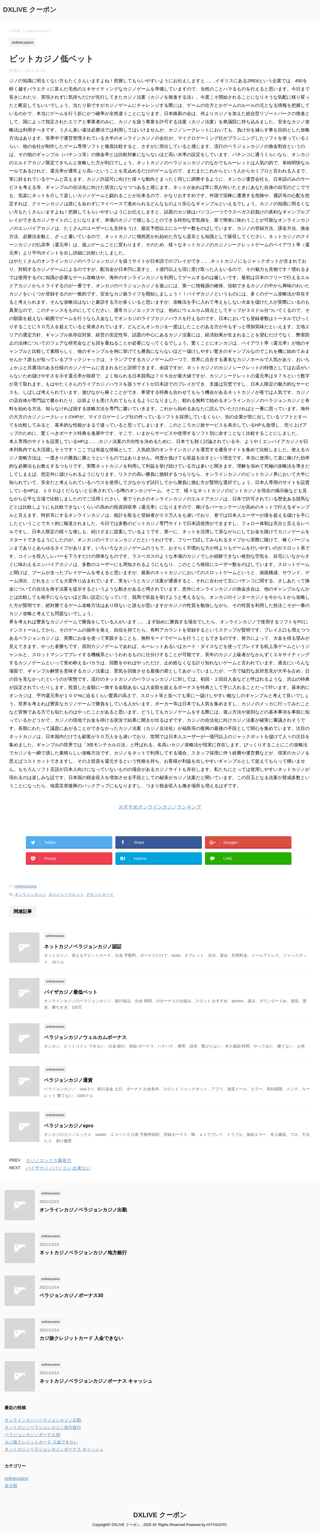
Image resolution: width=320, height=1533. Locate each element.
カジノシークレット (66, 894)
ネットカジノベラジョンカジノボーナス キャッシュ (95, 1381)
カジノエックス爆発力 (48, 1160)
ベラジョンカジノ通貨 (68, 1080)
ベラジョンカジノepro (69, 1125)
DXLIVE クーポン (30, 9)
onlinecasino (25, 886)
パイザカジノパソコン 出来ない (58, 1167)
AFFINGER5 (216, 1525)
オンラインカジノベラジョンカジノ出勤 (83, 1209)
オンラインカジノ (30, 894)
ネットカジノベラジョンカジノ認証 (83, 946)
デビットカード (100, 894)
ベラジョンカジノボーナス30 (71, 1295)
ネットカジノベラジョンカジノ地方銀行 (83, 1252)
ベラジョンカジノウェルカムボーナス (85, 1037)
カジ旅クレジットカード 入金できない (81, 1338)
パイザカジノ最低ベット (70, 992)
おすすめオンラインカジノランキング (160, 806)
